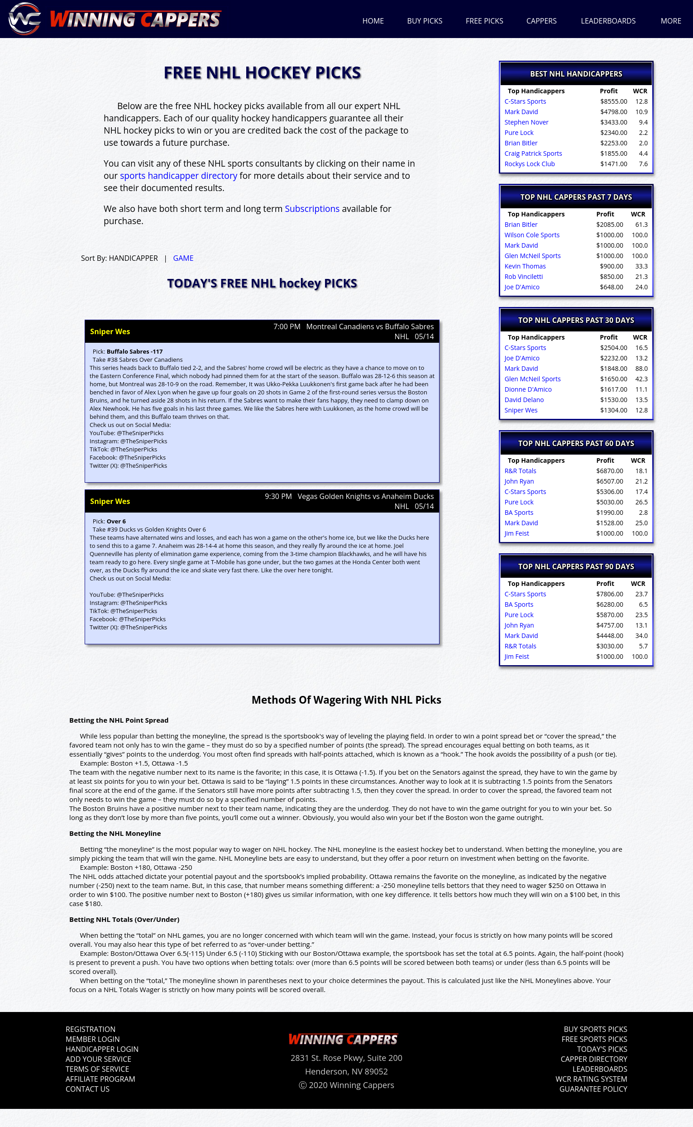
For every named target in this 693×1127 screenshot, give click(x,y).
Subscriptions (312, 208)
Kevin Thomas (524, 266)
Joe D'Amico (521, 287)
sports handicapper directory (178, 175)
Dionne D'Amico (527, 389)
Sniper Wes (520, 410)
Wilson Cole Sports (531, 234)
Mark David (520, 111)
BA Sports (518, 512)
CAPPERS (541, 21)
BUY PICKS (425, 21)
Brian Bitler (520, 143)
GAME (183, 258)
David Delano (523, 399)
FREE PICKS (484, 21)
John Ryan (518, 481)
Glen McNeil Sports (532, 255)
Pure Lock (518, 132)
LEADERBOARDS (608, 21)
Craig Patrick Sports (532, 153)
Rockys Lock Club (529, 163)
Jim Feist (516, 533)
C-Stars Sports (524, 101)
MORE (671, 21)
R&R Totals (519, 470)
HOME (373, 21)
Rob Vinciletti (523, 276)
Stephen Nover (526, 122)
